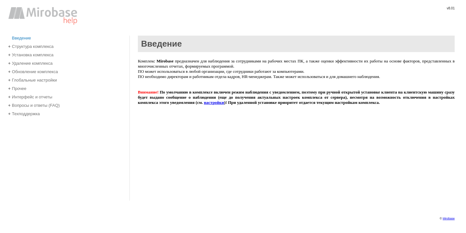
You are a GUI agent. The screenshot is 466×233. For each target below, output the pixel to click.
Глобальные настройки (32, 80)
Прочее (17, 88)
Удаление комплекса (30, 63)
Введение (19, 38)
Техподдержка (24, 113)
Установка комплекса (30, 54)
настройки (214, 102)
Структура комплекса (31, 46)
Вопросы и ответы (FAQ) (34, 105)
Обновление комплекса (33, 71)
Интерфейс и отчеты (30, 96)
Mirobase (449, 218)
